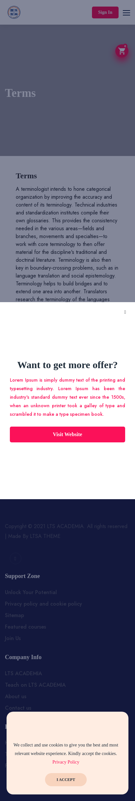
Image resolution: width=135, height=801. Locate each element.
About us (15, 696)
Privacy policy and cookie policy (43, 604)
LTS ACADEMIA (23, 673)
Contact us (18, 708)
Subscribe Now (67, 469)
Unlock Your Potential (31, 592)
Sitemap (14, 615)
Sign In (105, 12)
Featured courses (25, 627)
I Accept (65, 779)
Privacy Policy (65, 762)
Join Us (13, 638)
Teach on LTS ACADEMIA (35, 685)
